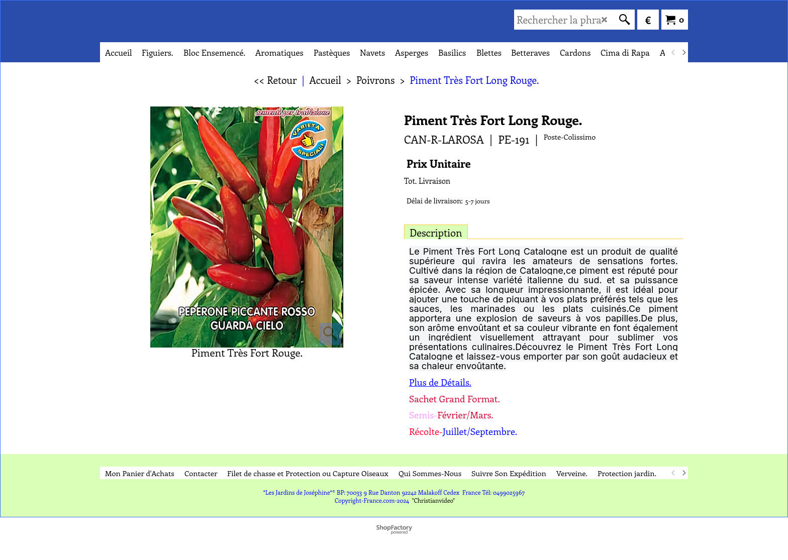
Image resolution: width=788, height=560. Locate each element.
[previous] (673, 52)
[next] (683, 52)
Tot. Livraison (427, 181)
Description (436, 232)
